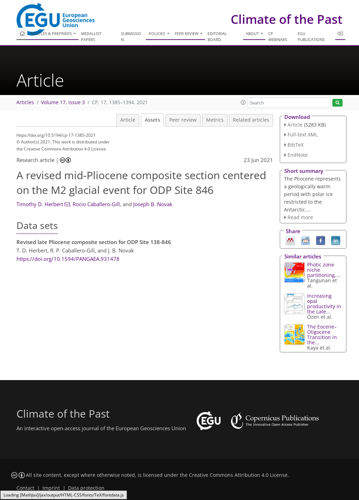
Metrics (215, 120)
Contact (25, 488)
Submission (131, 36)
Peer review (183, 120)
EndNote (297, 154)
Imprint (51, 488)
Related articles (251, 120)
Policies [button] (157, 33)
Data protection (86, 488)
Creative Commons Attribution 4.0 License (238, 475)
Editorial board (217, 36)
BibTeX (295, 144)
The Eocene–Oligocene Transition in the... (322, 334)
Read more (300, 217)
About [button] (253, 33)
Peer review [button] (187, 33)
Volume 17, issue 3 (63, 102)
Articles (25, 102)
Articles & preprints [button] (51, 33)
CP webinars (277, 36)
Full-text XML (302, 134)
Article (127, 120)
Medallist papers (91, 36)
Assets (152, 120)
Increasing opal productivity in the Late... (324, 303)
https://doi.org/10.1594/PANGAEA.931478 (68, 258)
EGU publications (311, 36)
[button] (243, 102)
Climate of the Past (287, 19)
